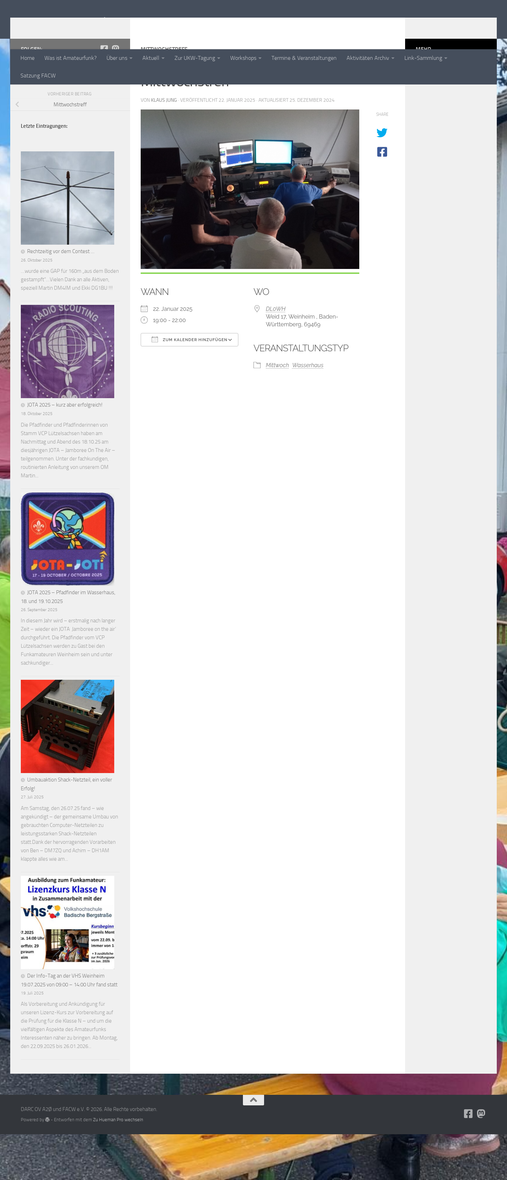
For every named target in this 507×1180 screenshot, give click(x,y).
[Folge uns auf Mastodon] (115, 94)
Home (27, 58)
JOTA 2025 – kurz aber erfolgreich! (65, 450)
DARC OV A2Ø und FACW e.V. (110, 24)
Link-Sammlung (423, 58)
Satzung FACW (38, 75)
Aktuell (150, 58)
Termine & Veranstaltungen (304, 58)
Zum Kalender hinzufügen (189, 385)
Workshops (243, 58)
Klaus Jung (164, 146)
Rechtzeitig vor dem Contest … (60, 297)
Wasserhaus (308, 411)
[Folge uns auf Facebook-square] (104, 94)
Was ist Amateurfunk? (70, 58)
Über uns (116, 58)
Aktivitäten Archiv (368, 58)
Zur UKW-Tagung (195, 58)
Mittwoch (277, 411)
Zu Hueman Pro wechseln (118, 1165)
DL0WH (276, 354)
